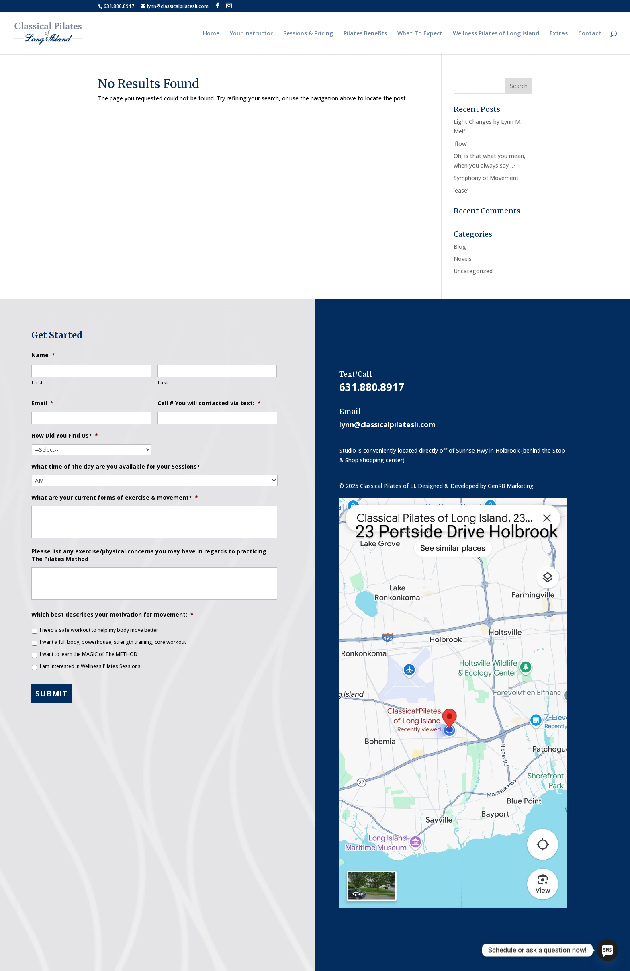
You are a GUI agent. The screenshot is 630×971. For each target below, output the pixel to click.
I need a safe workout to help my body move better (99, 630)
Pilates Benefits (365, 34)
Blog (460, 246)
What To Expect (419, 34)
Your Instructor (251, 34)
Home (211, 34)
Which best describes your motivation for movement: (112, 614)
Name (43, 355)
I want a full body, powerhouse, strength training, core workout (113, 642)
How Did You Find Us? (64, 435)
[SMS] (607, 950)
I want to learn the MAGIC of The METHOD (88, 654)
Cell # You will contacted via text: (209, 403)
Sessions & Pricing (308, 34)
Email (42, 403)
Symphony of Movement (486, 178)
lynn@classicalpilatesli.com (387, 424)
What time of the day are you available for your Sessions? (115, 466)
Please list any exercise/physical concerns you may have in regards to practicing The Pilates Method (148, 555)
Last (163, 382)
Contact (589, 34)
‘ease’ (461, 190)
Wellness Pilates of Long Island (496, 34)
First (37, 382)
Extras (559, 34)
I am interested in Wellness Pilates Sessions (90, 666)
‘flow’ (461, 143)
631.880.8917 (119, 6)
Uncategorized (473, 271)
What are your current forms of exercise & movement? (114, 497)
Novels (463, 258)
